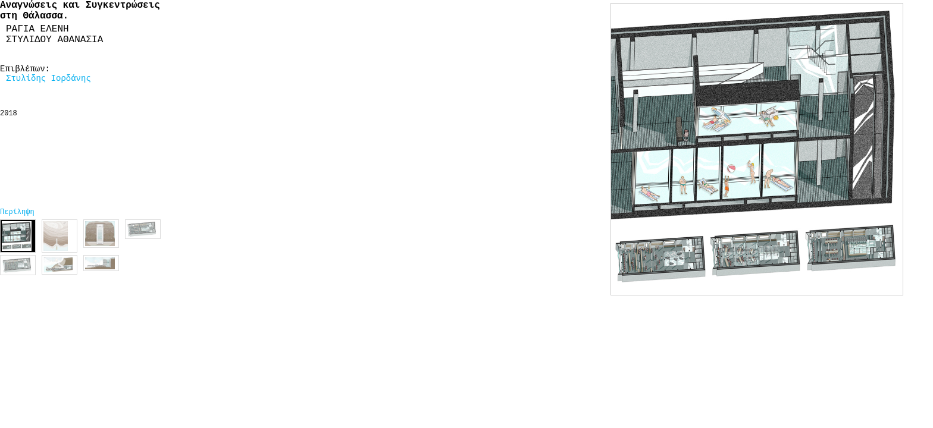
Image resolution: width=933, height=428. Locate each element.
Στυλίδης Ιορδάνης (48, 78)
